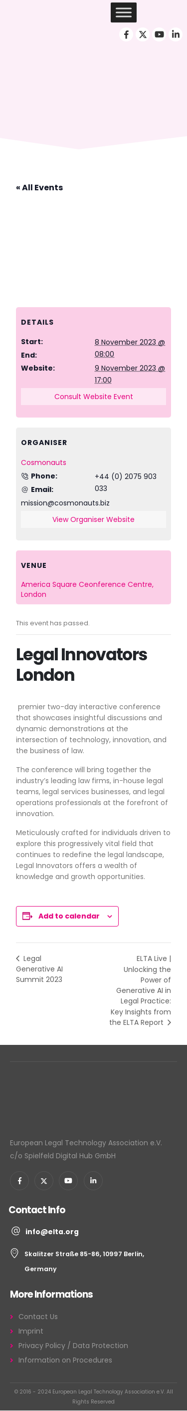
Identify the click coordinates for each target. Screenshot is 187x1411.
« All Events (39, 187)
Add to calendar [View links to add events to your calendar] (69, 916)
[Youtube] (159, 34)
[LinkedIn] (176, 34)
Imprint (30, 1331)
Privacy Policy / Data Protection (73, 1346)
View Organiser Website (93, 519)
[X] (143, 34)
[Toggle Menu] (124, 12)
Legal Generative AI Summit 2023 (39, 968)
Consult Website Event (93, 397)
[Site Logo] (40, 12)
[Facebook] (126, 34)
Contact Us (38, 1317)
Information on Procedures (65, 1360)
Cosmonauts (43, 463)
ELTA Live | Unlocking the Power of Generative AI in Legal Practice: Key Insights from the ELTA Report (140, 990)
